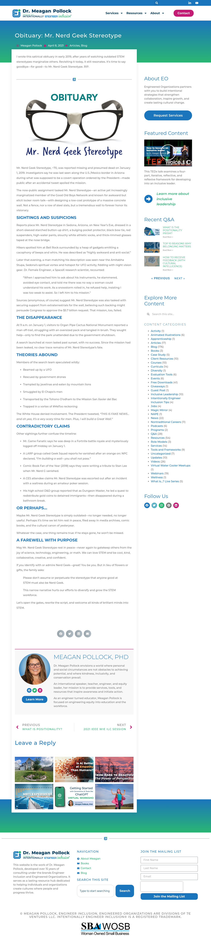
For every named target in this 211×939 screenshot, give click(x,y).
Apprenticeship (161, 338)
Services (114, 13)
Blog (84, 45)
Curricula (157, 366)
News (154, 418)
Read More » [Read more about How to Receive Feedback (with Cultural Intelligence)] (168, 270)
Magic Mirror (159, 410)
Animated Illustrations (166, 335)
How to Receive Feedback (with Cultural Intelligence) (174, 262)
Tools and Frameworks (166, 449)
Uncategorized (160, 453)
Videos (155, 461)
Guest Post (158, 390)
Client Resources (162, 358)
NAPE (155, 414)
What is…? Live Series (165, 481)
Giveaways (158, 386)
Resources (136, 13)
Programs (157, 429)
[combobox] (95, 891)
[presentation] (162, 887)
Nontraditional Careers (166, 422)
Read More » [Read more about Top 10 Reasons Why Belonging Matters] (168, 250)
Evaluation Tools (161, 374)
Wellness (157, 477)
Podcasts (157, 426)
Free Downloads (162, 382)
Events (155, 378)
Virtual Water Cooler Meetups (170, 465)
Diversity (156, 370)
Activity (156, 331)
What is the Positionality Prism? (172, 230)
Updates (156, 457)
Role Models (159, 441)
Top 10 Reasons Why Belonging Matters (177, 245)
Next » (179, 278)
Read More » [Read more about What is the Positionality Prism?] (168, 237)
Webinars (157, 473)
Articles (75, 45)
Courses (156, 362)
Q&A (154, 433)
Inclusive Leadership (164, 394)
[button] (156, 2)
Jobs (154, 406)
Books (155, 350)
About (157, 13)
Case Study (158, 354)
